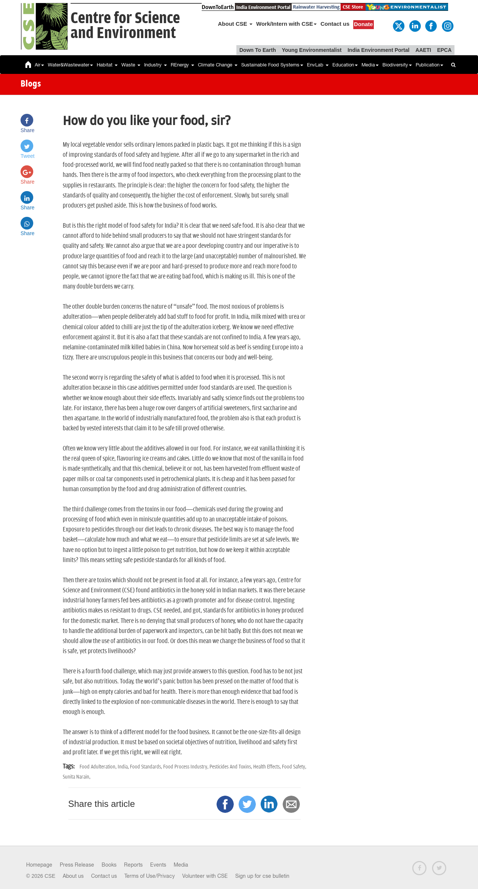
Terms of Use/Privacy (149, 876)
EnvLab (318, 65)
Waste (130, 65)
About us (73, 876)
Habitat (107, 65)
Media (370, 65)
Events (158, 865)
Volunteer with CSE (205, 876)
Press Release (77, 865)
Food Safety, (294, 767)
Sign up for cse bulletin (262, 876)
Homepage (39, 865)
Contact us (335, 24)
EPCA (444, 50)
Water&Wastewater (70, 65)
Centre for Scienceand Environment (125, 26)
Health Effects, (267, 767)
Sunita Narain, (76, 777)
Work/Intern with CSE (286, 24)
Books (109, 865)
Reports (133, 865)
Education (345, 65)
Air (39, 65)
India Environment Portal (379, 50)
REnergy (182, 65)
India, (124, 767)
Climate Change (218, 65)
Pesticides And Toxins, (231, 767)
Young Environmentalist (312, 50)
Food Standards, (146, 767)
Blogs (31, 84)
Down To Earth (257, 50)
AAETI (423, 50)
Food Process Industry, (186, 767)
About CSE (235, 24)
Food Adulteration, (99, 767)
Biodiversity (397, 65)
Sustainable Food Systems (272, 65)
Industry (155, 65)
